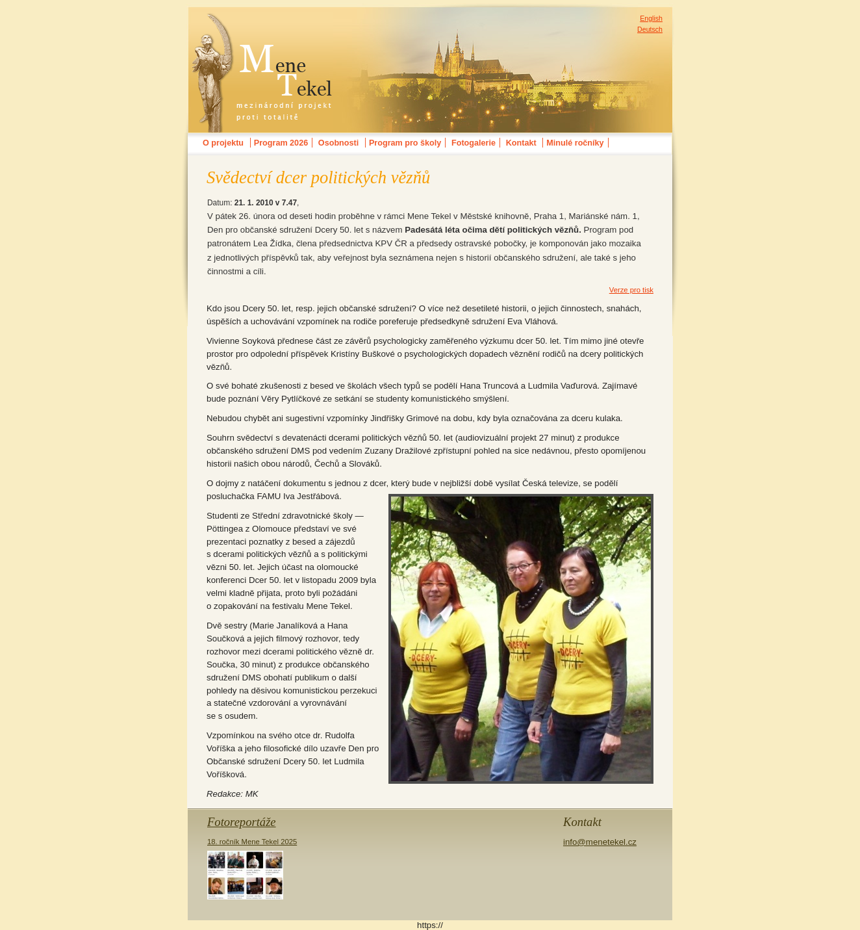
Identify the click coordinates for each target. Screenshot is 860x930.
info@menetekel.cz (600, 842)
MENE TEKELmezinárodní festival (262, 22)
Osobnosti (338, 143)
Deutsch (650, 29)
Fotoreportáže (241, 822)
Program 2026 (281, 143)
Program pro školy (405, 143)
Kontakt (521, 143)
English (651, 18)
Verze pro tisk (631, 290)
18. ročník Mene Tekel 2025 (252, 868)
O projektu (223, 143)
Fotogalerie (473, 143)
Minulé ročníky (574, 143)
